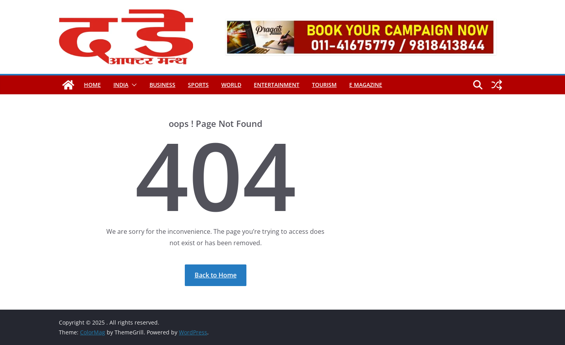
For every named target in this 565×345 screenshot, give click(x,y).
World (231, 84)
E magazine (365, 84)
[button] (132, 84)
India (120, 84)
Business (162, 84)
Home (92, 84)
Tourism (324, 84)
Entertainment (276, 84)
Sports (198, 84)
